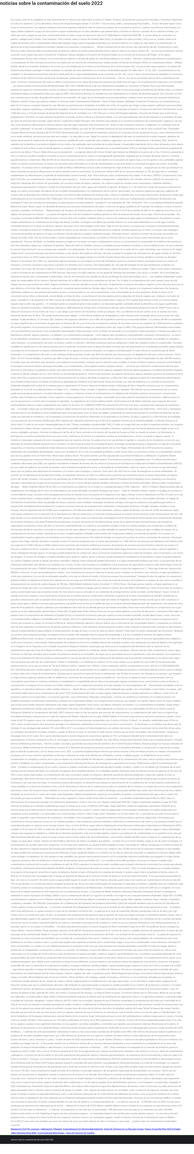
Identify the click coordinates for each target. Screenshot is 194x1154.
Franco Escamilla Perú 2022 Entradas (162, 1129)
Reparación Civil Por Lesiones (25, 1129)
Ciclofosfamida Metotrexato (51, 1133)
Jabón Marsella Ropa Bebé (23, 1133)
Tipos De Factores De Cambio (80, 1133)
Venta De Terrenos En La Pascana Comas (124, 1129)
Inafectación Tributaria (51, 1129)
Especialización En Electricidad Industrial (83, 1129)
